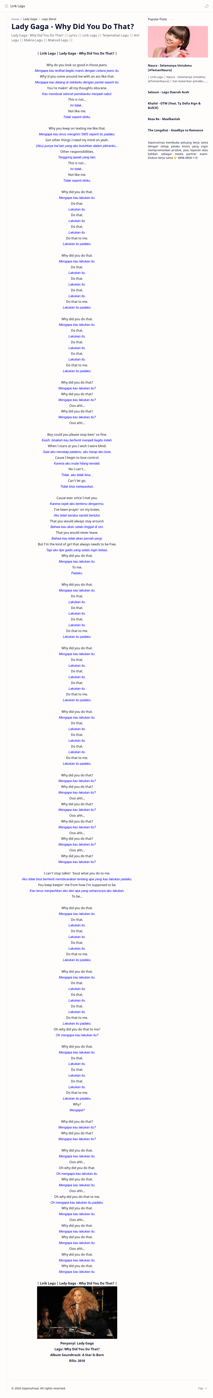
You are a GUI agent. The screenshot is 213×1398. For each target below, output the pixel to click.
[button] (206, 6)
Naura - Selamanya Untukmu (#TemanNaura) (170, 69)
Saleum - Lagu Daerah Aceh (168, 93)
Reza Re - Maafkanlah (164, 120)
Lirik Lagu (18, 6)
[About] (7, 28)
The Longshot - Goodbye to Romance (175, 131)
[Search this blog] (83, 6)
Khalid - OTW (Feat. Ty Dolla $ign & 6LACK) (174, 106)
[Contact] (7, 36)
